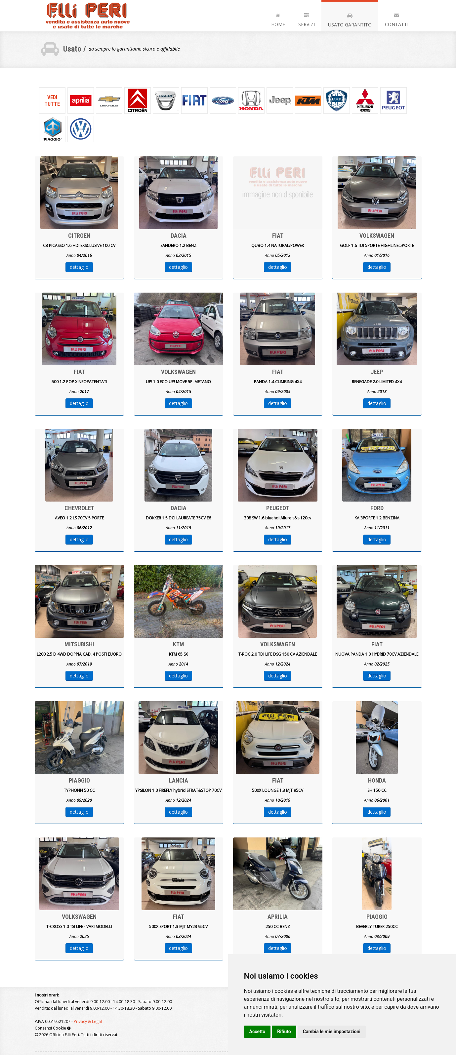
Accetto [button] (257, 1031)
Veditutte (52, 100)
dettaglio (79, 267)
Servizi (306, 19)
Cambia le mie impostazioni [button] (331, 1031)
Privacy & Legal (88, 1021)
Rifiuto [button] (284, 1031)
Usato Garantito (350, 19)
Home (278, 19)
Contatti (396, 19)
